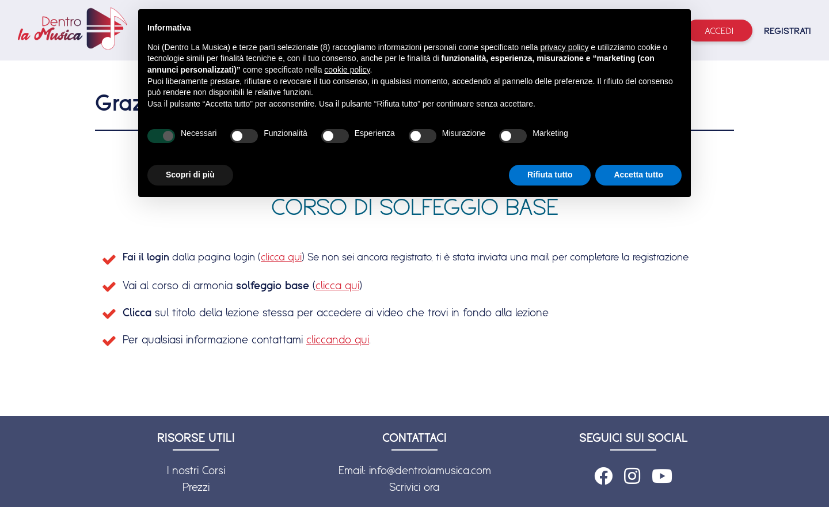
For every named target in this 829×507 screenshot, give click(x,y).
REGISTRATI (787, 30)
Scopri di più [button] (190, 174)
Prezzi (196, 487)
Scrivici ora (414, 487)
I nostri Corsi (196, 470)
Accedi (719, 30)
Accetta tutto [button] (638, 174)
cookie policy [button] (347, 69)
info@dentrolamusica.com (430, 470)
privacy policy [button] (564, 47)
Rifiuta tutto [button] (550, 174)
